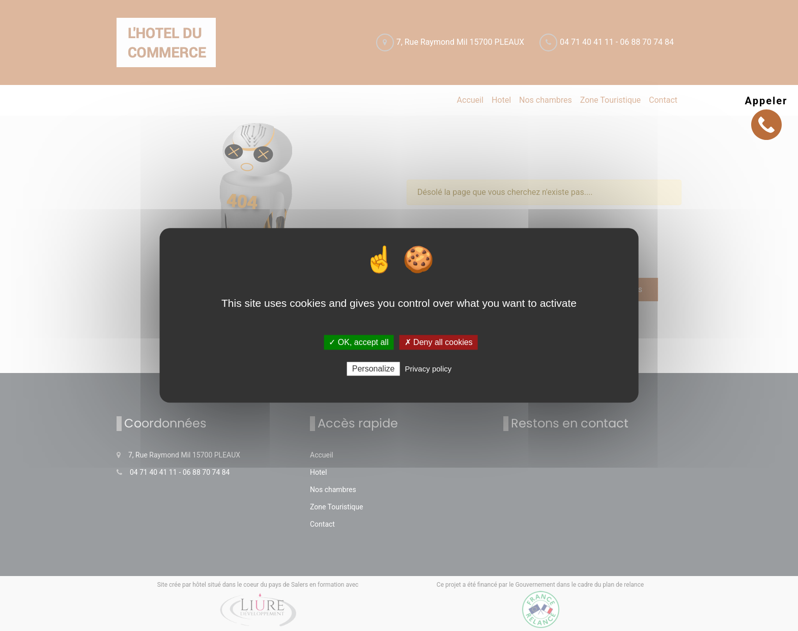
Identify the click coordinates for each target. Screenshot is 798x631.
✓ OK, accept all (358, 342)
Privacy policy (428, 369)
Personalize (373, 369)
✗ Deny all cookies (439, 342)
